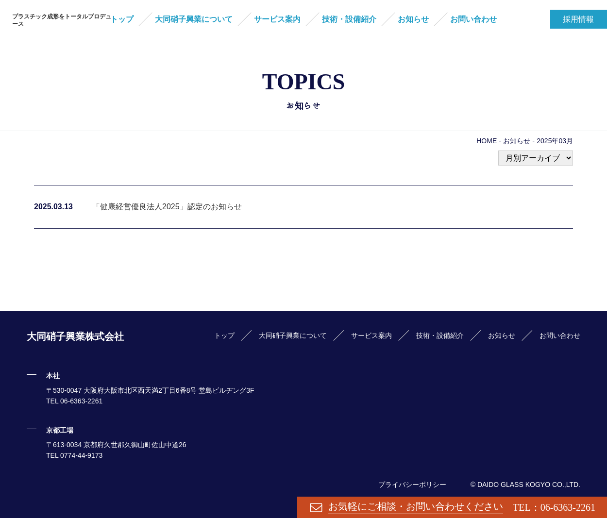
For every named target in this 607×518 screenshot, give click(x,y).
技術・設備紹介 (349, 19)
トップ (122, 19)
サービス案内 (277, 19)
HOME (486, 141)
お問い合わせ (473, 19)
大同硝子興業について (194, 19)
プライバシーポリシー (412, 484)
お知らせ (413, 19)
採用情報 (578, 19)
